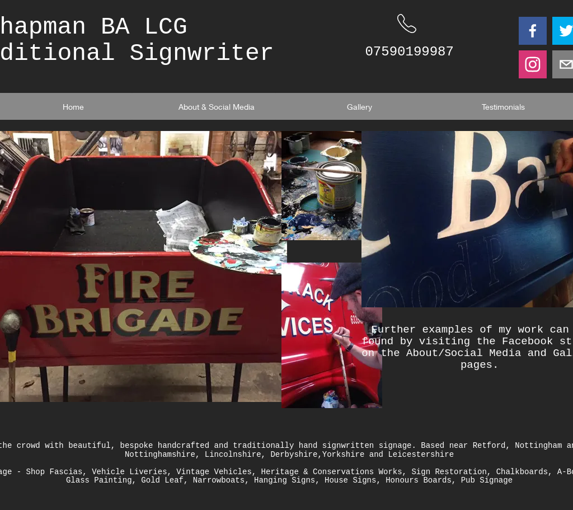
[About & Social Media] (216, 106)
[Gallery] (360, 106)
